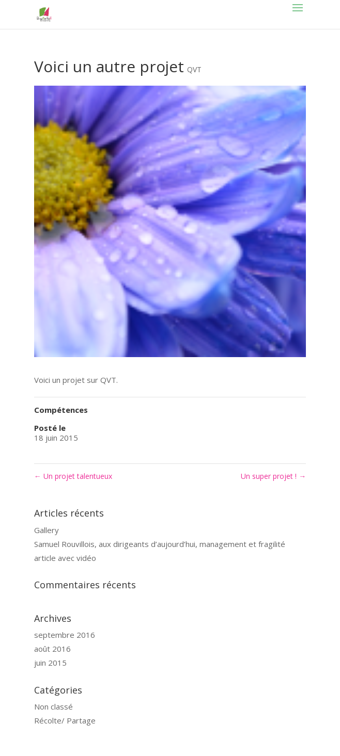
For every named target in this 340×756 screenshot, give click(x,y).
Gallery (46, 530)
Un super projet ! (273, 476)
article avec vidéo (65, 558)
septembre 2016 (64, 635)
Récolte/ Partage (65, 720)
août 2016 (52, 649)
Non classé (53, 706)
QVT (194, 69)
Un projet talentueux (73, 476)
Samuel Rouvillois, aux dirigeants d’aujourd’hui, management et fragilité (159, 544)
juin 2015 (50, 662)
